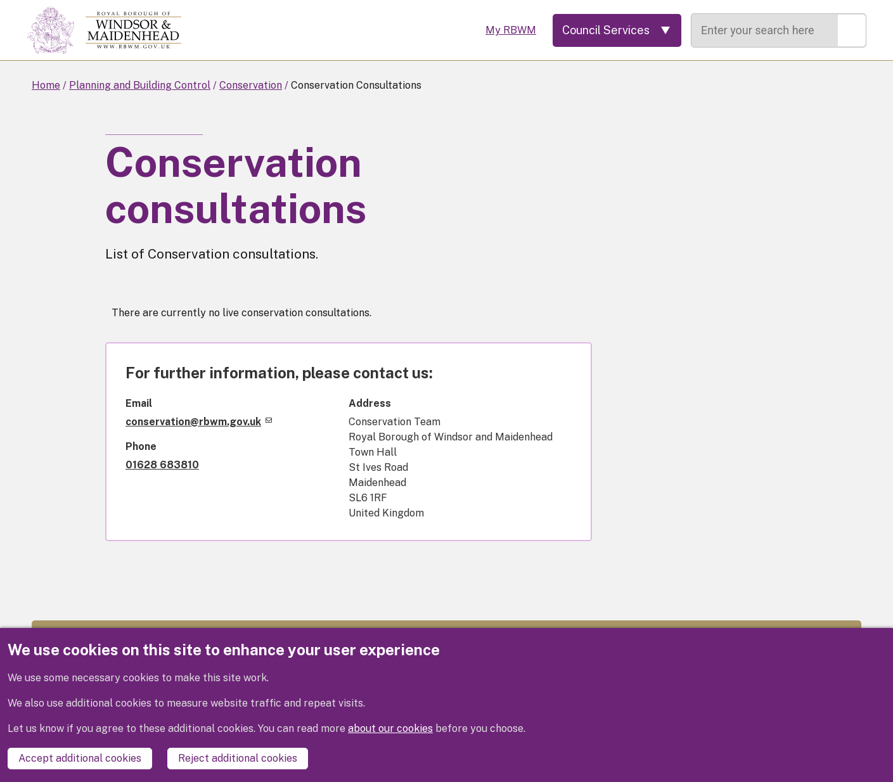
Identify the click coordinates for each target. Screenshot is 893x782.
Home (46, 85)
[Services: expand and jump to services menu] (617, 30)
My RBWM (510, 30)
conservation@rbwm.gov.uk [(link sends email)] (198, 422)
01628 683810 (162, 465)
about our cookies (390, 728)
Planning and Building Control (139, 85)
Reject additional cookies (237, 758)
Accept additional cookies (79, 758)
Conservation (250, 85)
